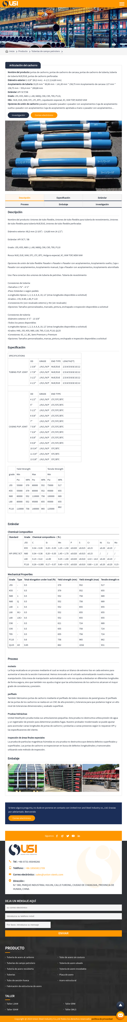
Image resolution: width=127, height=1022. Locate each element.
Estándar (102, 197)
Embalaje (63, 204)
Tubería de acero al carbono (20, 957)
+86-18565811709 (35, 868)
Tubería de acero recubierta (20, 968)
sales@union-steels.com (49, 874)
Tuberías (11, 974)
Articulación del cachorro (23, 65)
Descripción (24, 197)
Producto (23, 51)
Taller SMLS (70, 1009)
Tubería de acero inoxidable (72, 968)
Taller (9, 996)
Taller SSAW (12, 1009)
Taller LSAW (12, 1003)
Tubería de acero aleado (71, 963)
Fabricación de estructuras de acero (24, 986)
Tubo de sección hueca (18, 980)
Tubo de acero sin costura (72, 957)
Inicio (12, 51)
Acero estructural (67, 980)
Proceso (25, 204)
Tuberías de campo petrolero (45, 51)
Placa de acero (66, 974)
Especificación (63, 197)
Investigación (102, 204)
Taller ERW (70, 1003)
